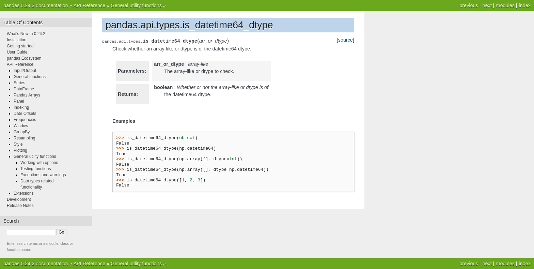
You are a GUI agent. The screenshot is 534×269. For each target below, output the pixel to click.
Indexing (21, 107)
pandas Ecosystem (24, 58)
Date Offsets (25, 113)
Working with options (39, 162)
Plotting (20, 150)
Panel (19, 101)
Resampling (24, 138)
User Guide (17, 52)
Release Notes (20, 205)
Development (19, 199)
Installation (16, 40)
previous (468, 5)
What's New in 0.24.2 (26, 33)
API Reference (90, 5)
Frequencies (25, 119)
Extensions (24, 193)
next (486, 5)
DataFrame (24, 89)
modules (505, 5)
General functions (30, 76)
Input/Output (25, 70)
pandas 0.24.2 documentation (35, 5)
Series (19, 82)
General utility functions (136, 5)
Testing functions (35, 168)
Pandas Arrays (27, 95)
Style (18, 144)
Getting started (20, 46)
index (525, 5)
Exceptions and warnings (43, 175)
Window (21, 125)
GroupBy (22, 132)
